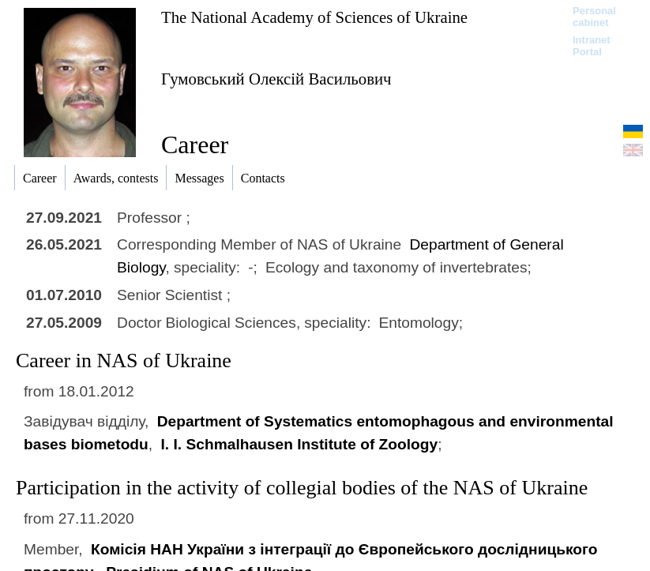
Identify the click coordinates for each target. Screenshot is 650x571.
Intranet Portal (592, 46)
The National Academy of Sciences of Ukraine (314, 17)
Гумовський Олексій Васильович (276, 78)
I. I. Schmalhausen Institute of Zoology (299, 444)
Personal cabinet (594, 16)
